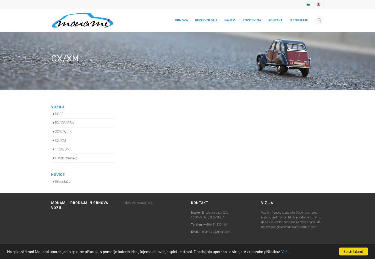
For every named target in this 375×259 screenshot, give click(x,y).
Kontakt (275, 20)
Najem (229, 20)
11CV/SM (61, 149)
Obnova (181, 20)
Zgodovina (252, 20)
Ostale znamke (65, 158)
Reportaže (61, 181)
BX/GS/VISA (63, 123)
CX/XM (59, 140)
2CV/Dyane (62, 132)
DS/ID (58, 114)
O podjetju (299, 20)
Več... (285, 251)
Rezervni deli (206, 20)
